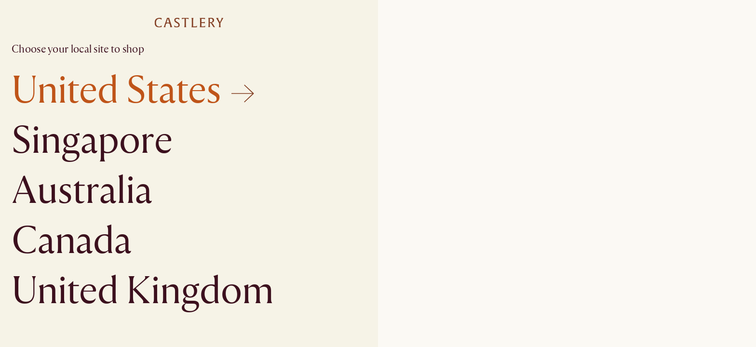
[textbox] (378, 173)
